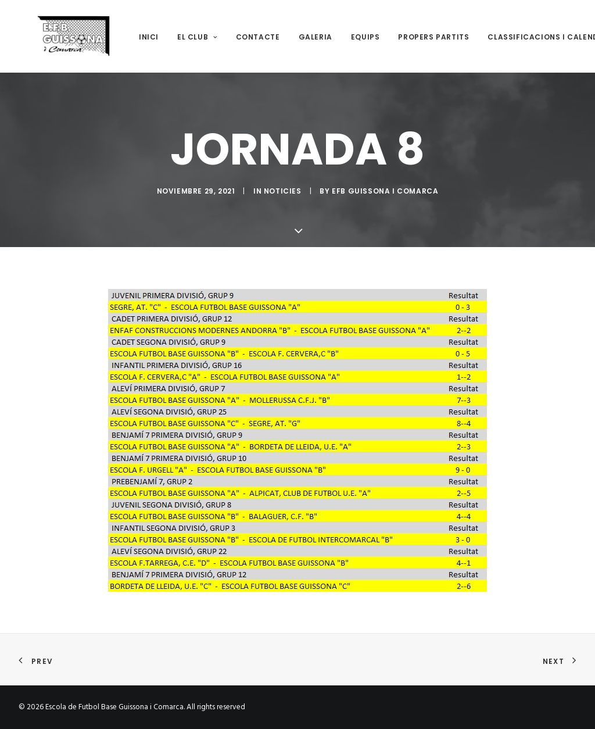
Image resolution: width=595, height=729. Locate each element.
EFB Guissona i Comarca (385, 191)
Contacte (239, 37)
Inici (130, 37)
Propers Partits (414, 37)
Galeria (297, 37)
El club (179, 37)
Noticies (283, 191)
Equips (346, 37)
